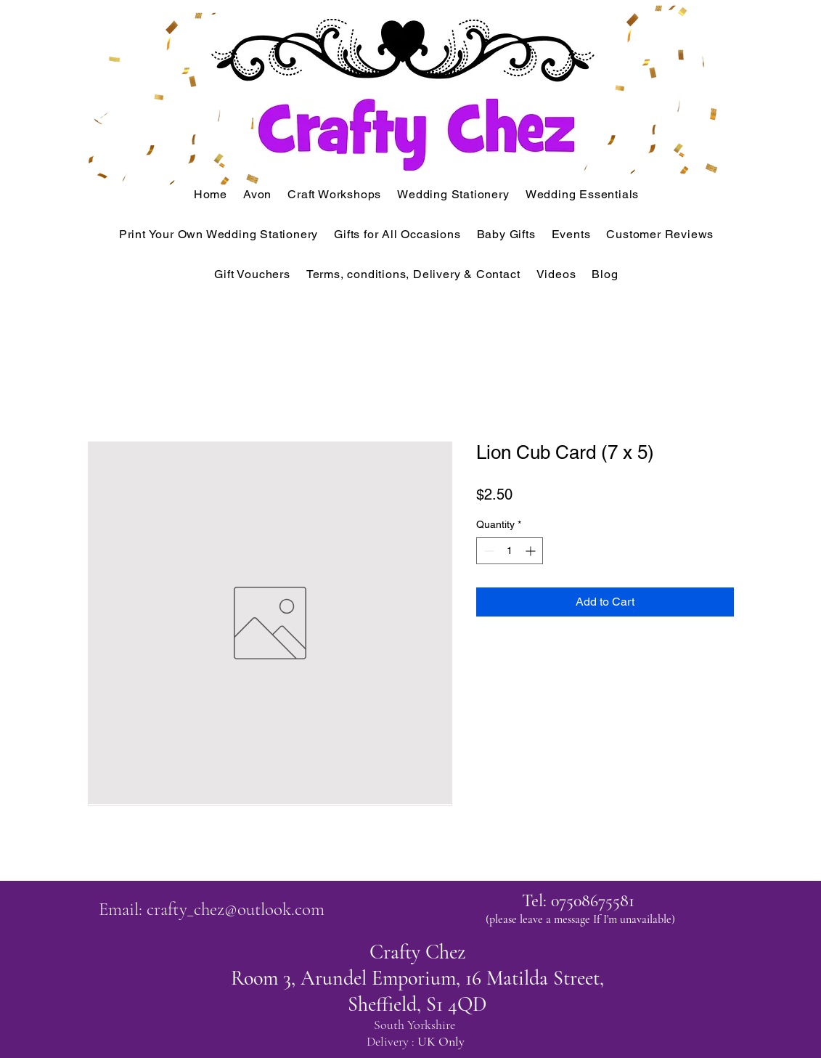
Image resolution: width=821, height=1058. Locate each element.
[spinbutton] (510, 550)
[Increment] (532, 550)
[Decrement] (487, 550)
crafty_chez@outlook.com (235, 909)
